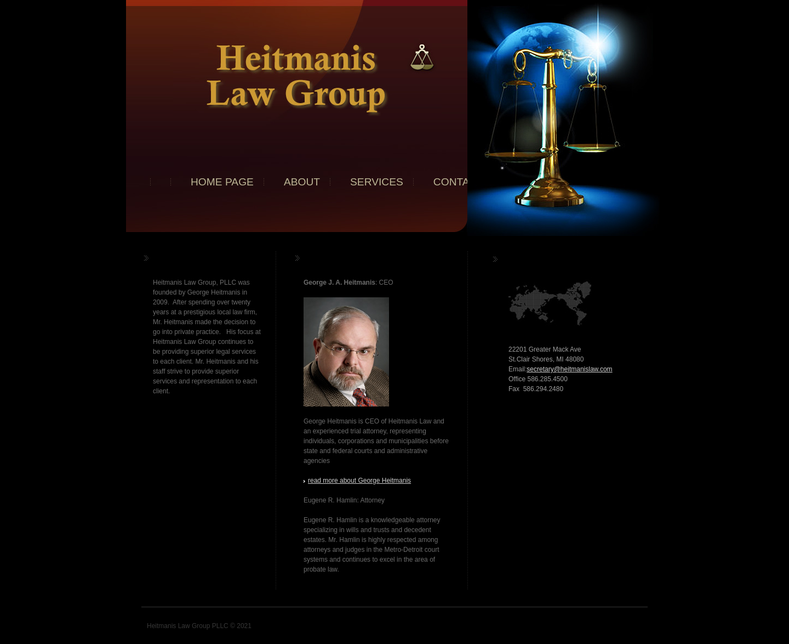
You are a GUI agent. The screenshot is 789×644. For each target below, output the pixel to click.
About (302, 182)
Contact (458, 182)
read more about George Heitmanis (359, 480)
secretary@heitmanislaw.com (569, 369)
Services (376, 182)
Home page (222, 182)
